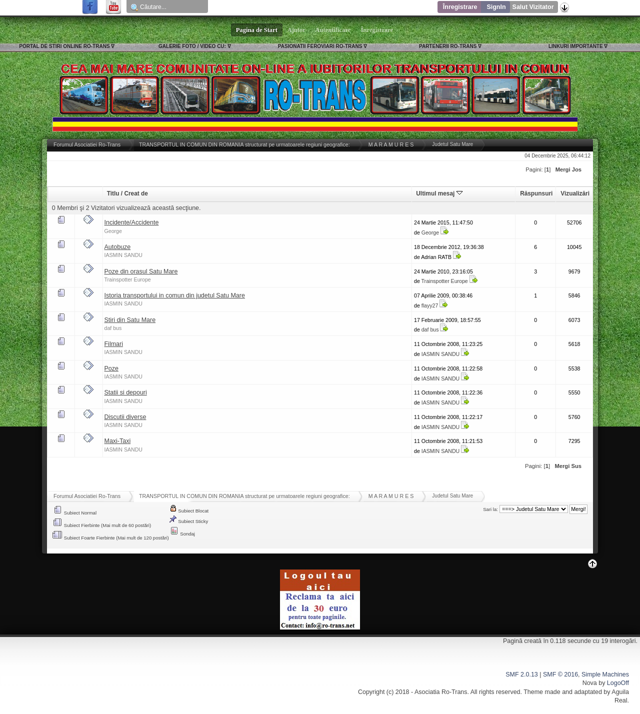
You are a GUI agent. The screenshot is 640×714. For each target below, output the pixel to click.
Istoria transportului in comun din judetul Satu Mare (174, 295)
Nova (589, 683)
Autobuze (117, 247)
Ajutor (296, 30)
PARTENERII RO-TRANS (447, 46)
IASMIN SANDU (123, 255)
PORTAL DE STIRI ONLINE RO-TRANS (64, 46)
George (113, 231)
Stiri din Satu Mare (130, 320)
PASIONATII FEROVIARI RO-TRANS (320, 46)
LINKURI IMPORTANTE (575, 46)
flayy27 (430, 305)
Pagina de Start (257, 30)
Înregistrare (460, 7)
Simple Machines (605, 674)
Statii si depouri (125, 392)
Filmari (113, 344)
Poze (111, 368)
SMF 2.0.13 (522, 674)
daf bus (113, 328)
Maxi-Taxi (117, 441)
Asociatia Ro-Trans (441, 692)
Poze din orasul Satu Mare (141, 271)
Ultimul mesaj (439, 193)
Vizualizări (575, 193)
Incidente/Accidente (131, 222)
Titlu (113, 193)
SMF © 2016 (560, 674)
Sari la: (490, 509)
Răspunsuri (536, 193)
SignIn (496, 7)
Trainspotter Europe (127, 279)
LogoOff (618, 683)
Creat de (136, 193)
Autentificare (333, 30)
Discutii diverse (125, 417)
